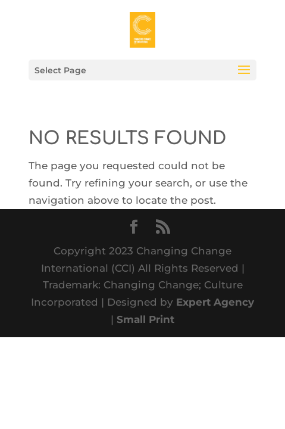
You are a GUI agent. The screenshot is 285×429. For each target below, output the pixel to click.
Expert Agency (215, 302)
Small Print (145, 319)
